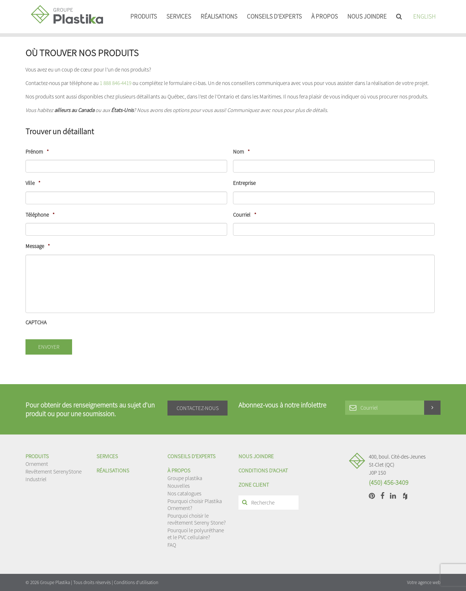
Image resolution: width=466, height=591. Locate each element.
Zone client (253, 484)
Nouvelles (178, 485)
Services (178, 16)
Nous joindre (367, 16)
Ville (32, 182)
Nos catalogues (184, 493)
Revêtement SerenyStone (53, 471)
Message (37, 246)
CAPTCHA (36, 322)
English (424, 16)
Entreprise (244, 182)
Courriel (244, 214)
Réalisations (219, 16)
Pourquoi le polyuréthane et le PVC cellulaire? (195, 534)
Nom (241, 151)
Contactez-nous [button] (198, 408)
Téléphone (40, 214)
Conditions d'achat (263, 470)
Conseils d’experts (274, 16)
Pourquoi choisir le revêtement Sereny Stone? (196, 519)
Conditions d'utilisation (136, 582)
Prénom (37, 151)
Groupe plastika (184, 478)
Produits (143, 16)
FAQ (171, 544)
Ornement (36, 463)
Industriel (36, 479)
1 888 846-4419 (115, 83)
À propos (324, 16)
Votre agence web (424, 582)
